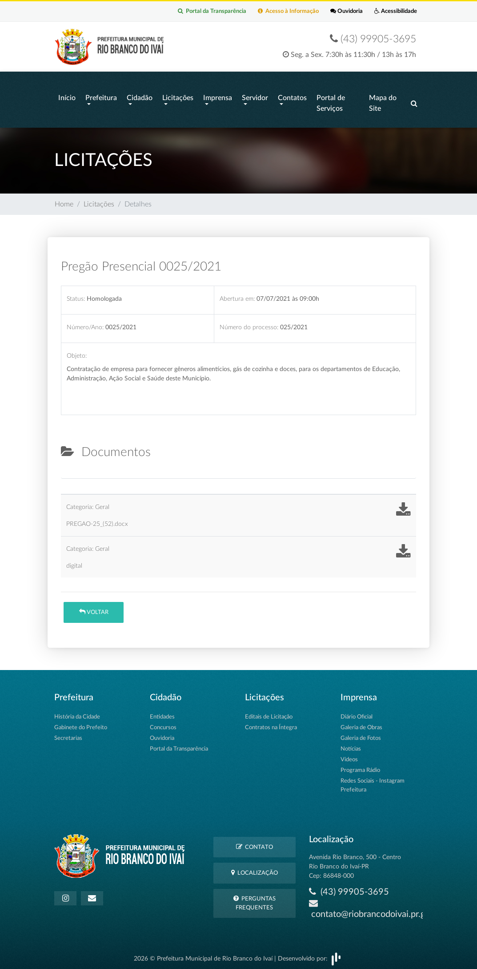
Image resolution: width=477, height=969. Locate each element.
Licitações (177, 97)
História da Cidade (77, 713)
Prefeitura (101, 97)
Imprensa (217, 97)
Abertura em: (237, 295)
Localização (254, 869)
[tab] (68, 472)
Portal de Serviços (331, 102)
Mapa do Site (383, 102)
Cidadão (139, 97)
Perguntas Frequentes (254, 899)
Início (67, 97)
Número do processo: (249, 324)
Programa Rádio (360, 767)
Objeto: (77, 352)
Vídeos (349, 756)
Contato (254, 843)
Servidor (255, 97)
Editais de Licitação (269, 713)
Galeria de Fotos (361, 735)
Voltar (93, 609)
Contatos (292, 97)
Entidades (162, 713)
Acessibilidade (392, 11)
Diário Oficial (357, 713)
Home (64, 201)
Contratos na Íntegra (271, 724)
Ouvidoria (338, 11)
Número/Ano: (85, 324)
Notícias (351, 745)
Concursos (163, 724)
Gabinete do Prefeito (80, 724)
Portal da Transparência (193, 11)
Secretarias (68, 735)
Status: (76, 295)
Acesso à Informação (275, 11)
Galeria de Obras (361, 724)
